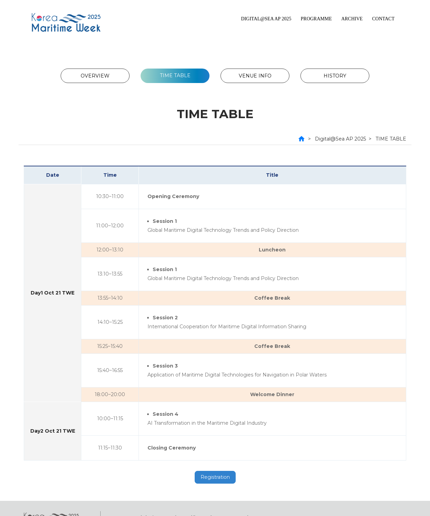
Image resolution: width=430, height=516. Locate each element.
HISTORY (335, 76)
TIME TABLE (175, 75)
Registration (215, 477)
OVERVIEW (95, 76)
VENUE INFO (255, 76)
